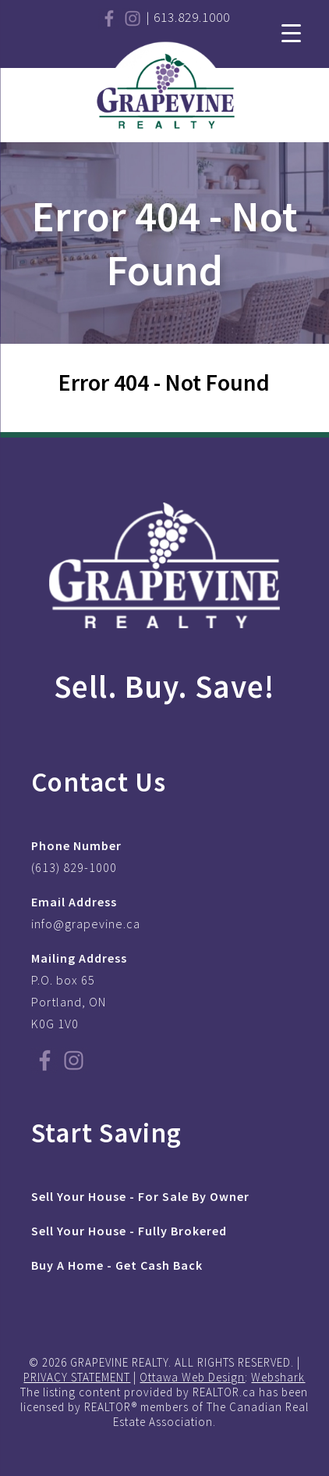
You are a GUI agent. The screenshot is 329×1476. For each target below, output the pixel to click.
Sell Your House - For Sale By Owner (140, 1196)
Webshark (278, 1377)
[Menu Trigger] (291, 31)
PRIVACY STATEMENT (76, 1377)
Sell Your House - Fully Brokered (129, 1230)
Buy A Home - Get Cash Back (117, 1265)
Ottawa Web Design (192, 1377)
